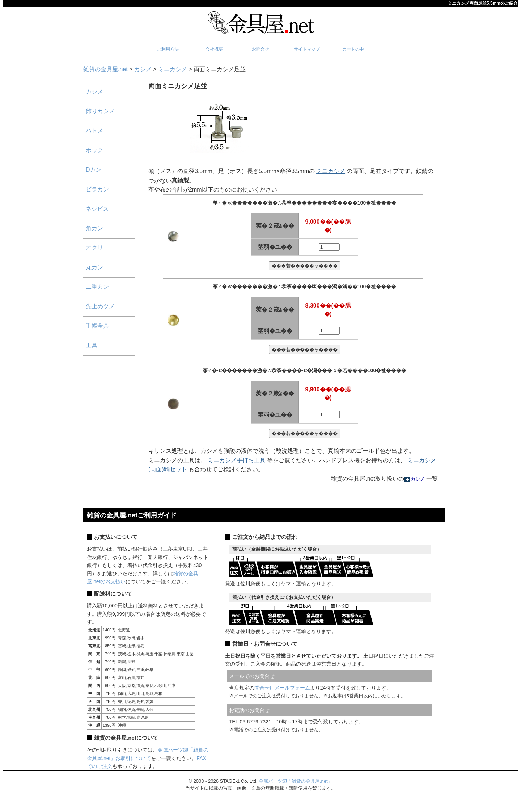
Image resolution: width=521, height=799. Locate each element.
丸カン (94, 267)
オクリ (94, 248)
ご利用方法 (168, 49)
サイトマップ (307, 49)
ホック (94, 150)
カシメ (143, 69)
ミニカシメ (172, 69)
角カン (94, 228)
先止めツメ (100, 306)
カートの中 (353, 49)
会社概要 (214, 49)
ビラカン (97, 189)
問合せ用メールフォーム (282, 688)
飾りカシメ (100, 111)
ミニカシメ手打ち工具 (237, 460)
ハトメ (94, 131)
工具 (91, 345)
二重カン (97, 287)
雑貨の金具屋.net (105, 69)
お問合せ (260, 49)
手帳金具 (97, 326)
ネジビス (97, 209)
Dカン (94, 170)
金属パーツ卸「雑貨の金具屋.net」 (295, 781)
